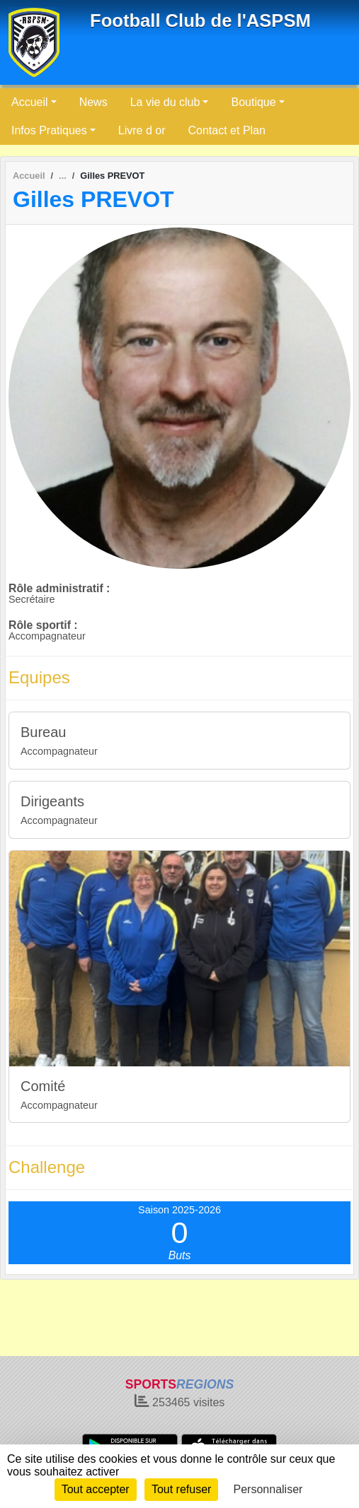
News (93, 102)
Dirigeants (52, 801)
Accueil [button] (29, 102)
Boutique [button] (253, 102)
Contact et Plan (227, 130)
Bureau (44, 732)
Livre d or (142, 130)
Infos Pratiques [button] (49, 130)
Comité (43, 1086)
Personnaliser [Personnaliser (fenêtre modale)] (268, 1489)
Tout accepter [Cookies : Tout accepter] (96, 1489)
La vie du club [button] (165, 102)
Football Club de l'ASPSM (200, 20)
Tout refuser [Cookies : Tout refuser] (181, 1489)
